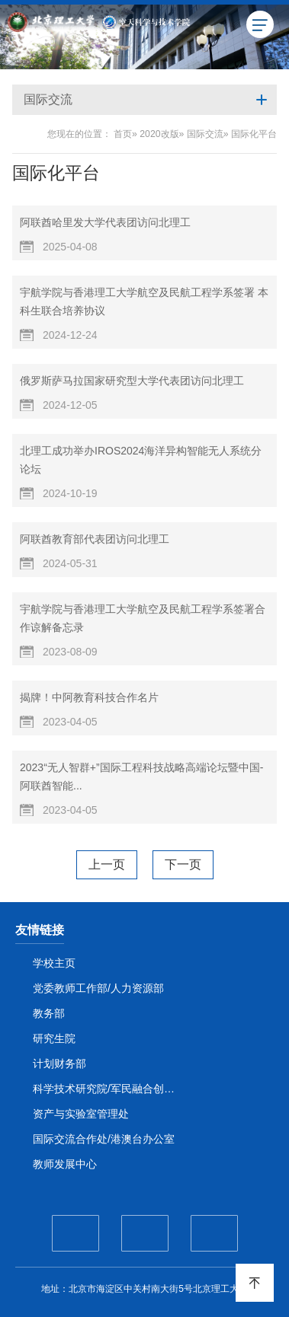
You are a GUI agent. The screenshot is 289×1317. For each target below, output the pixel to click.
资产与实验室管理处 (81, 1114)
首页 (123, 134)
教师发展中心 (65, 1164)
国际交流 (205, 134)
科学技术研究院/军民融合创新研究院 (108, 1089)
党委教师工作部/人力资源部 (98, 988)
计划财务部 (59, 1063)
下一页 (183, 864)
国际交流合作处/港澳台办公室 (104, 1139)
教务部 (49, 1013)
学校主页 (54, 963)
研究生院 (54, 1038)
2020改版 (159, 134)
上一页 (106, 864)
